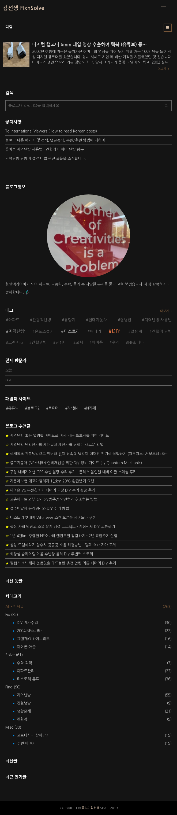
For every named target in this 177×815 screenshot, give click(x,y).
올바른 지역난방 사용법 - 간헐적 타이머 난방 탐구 (44, 149)
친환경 (26, 719)
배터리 (95, 331)
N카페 (91, 408)
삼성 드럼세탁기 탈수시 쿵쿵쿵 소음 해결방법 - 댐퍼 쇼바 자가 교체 (60, 545)
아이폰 (97, 342)
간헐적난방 (41, 320)
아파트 (14, 320)
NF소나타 (136, 342)
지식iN (72, 408)
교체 (79, 342)
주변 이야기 (30, 743)
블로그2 (33, 408)
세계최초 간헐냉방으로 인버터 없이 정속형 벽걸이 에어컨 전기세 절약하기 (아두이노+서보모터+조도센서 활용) (88, 454)
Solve (14, 655)
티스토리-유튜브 (33, 679)
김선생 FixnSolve (23, 8)
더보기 (164, 311)
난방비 (61, 342)
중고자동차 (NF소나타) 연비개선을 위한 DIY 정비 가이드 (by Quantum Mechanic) (73, 463)
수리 (115, 342)
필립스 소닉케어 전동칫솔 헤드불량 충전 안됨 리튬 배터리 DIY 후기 (60, 563)
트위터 (53, 408)
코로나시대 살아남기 (37, 735)
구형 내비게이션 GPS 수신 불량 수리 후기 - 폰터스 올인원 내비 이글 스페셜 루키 (71, 472)
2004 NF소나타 (33, 630)
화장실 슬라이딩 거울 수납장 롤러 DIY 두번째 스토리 (49, 554)
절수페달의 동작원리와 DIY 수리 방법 (37, 508)
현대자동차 (97, 320)
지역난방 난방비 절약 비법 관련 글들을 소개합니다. (45, 158)
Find (13, 687)
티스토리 (72, 331)
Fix (11, 615)
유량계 (70, 320)
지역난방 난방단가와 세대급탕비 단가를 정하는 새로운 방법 (54, 445)
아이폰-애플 (30, 646)
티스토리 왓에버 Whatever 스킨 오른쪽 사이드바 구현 (50, 517)
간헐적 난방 (162, 331)
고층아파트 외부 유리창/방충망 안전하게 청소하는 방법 (51, 499)
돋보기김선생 (90, 808)
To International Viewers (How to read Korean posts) (51, 131)
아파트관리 (29, 671)
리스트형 (168, 28)
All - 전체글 (14, 607)
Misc (13, 727)
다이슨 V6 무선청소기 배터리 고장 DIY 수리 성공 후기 (50, 490)
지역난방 (17, 331)
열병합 (125, 320)
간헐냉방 (39, 342)
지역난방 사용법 (158, 320)
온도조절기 (44, 331)
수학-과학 (28, 662)
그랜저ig (15, 342)
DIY (116, 331)
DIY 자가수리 (31, 622)
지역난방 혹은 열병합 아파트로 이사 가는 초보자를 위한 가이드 (57, 435)
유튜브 (13, 408)
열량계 (136, 331)
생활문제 (28, 711)
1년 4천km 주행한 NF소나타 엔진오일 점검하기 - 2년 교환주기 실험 (61, 536)
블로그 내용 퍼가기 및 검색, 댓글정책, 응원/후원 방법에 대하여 (55, 140)
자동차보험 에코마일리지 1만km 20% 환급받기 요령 (49, 481)
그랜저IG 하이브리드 (37, 638)
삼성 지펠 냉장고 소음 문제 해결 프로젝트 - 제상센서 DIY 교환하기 (60, 527)
